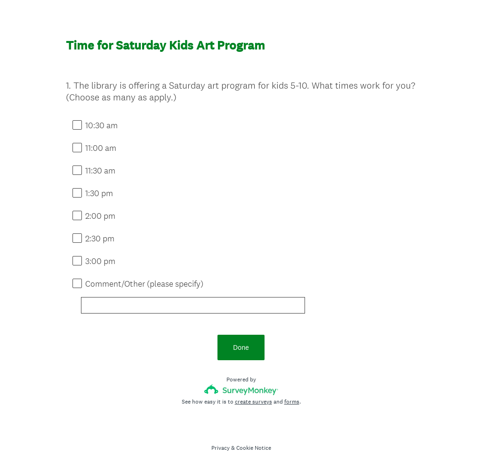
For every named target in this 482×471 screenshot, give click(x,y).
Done (241, 347)
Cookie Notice (253, 448)
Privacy (220, 448)
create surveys (253, 401)
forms (291, 401)
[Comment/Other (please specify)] (193, 305)
